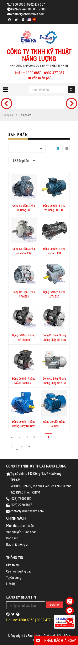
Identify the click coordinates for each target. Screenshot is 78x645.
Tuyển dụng (13, 577)
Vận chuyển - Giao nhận (21, 532)
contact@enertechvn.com (28, 14)
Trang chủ (8, 115)
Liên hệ (10, 583)
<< (12, 437)
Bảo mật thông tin (17, 544)
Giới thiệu (12, 565)
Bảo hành (12, 538)
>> (28, 446)
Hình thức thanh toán (20, 525)
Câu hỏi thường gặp (18, 571)
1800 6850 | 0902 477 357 (28, 4)
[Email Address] (25, 605)
